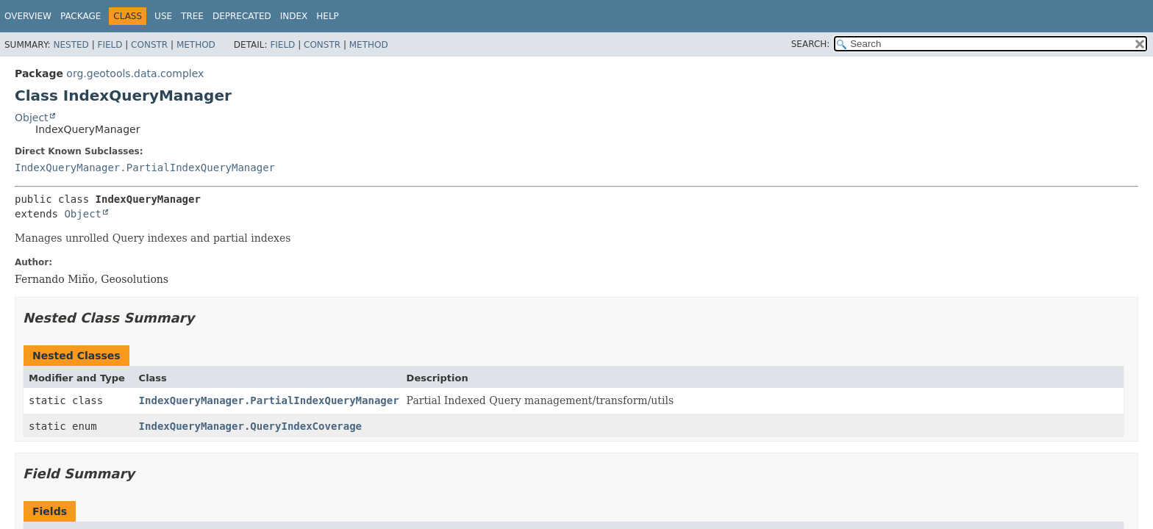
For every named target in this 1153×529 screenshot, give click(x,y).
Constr (149, 45)
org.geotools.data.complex (135, 73)
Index (294, 16)
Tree (192, 16)
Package (80, 16)
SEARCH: (810, 44)
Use (163, 16)
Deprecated (242, 16)
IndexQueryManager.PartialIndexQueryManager (145, 167)
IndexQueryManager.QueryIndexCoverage (250, 426)
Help (327, 16)
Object (32, 117)
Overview (27, 16)
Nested (70, 45)
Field (109, 45)
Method (195, 45)
